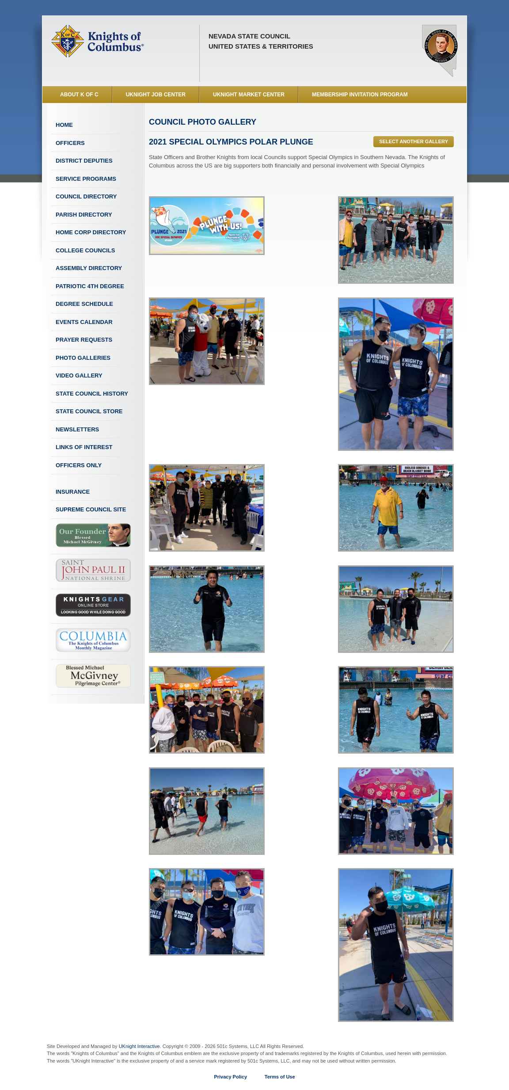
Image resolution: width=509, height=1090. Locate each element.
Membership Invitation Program (360, 94)
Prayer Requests (84, 339)
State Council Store (89, 411)
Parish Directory (84, 214)
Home (64, 125)
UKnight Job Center (156, 94)
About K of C (79, 94)
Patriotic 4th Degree (90, 286)
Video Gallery (79, 375)
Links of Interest (84, 447)
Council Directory (86, 196)
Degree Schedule (84, 304)
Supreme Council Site (91, 509)
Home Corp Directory (91, 232)
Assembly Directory (89, 268)
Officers (70, 143)
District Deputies (84, 160)
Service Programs (86, 178)
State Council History (92, 393)
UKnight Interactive (139, 1046)
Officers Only (79, 465)
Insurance (73, 491)
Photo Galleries (83, 357)
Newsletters (77, 429)
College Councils (85, 250)
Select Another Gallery (413, 141)
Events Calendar (84, 322)
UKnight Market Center (249, 94)
